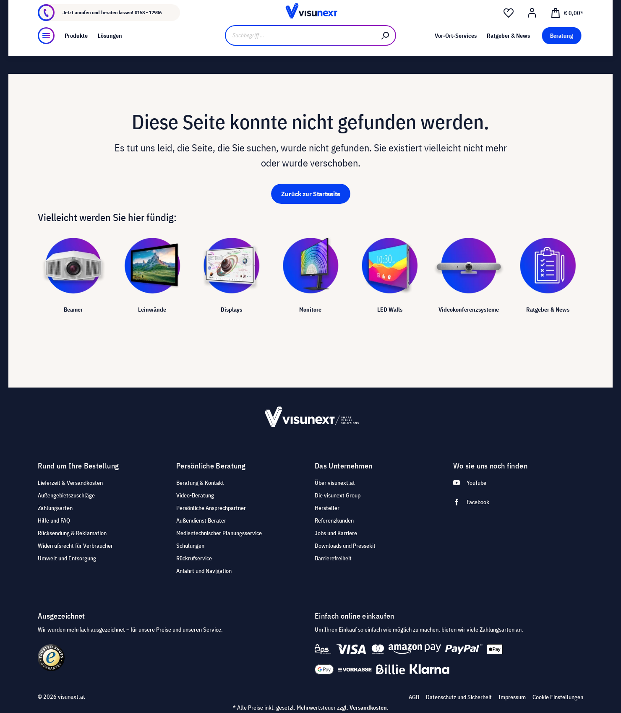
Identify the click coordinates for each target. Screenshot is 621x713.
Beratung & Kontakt (200, 483)
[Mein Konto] (532, 30)
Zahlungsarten (55, 508)
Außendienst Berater (201, 520)
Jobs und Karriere (336, 533)
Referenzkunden (334, 520)
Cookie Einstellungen (557, 697)
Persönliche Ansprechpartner (211, 508)
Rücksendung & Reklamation (72, 533)
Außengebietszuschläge (66, 495)
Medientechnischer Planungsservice (219, 533)
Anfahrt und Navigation (204, 571)
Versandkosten (368, 707)
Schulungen (190, 545)
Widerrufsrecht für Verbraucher (75, 545)
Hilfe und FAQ (54, 520)
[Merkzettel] (509, 30)
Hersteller (327, 508)
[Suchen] (385, 57)
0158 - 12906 (148, 29)
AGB (414, 697)
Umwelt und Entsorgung (67, 558)
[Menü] (46, 57)
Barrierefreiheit (333, 558)
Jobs (112, 7)
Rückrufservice (194, 558)
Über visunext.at (335, 483)
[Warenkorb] (567, 29)
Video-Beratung (195, 495)
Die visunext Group (337, 495)
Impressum (512, 697)
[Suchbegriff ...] (300, 57)
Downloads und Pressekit (345, 545)
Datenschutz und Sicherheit (459, 697)
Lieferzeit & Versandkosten (70, 483)
